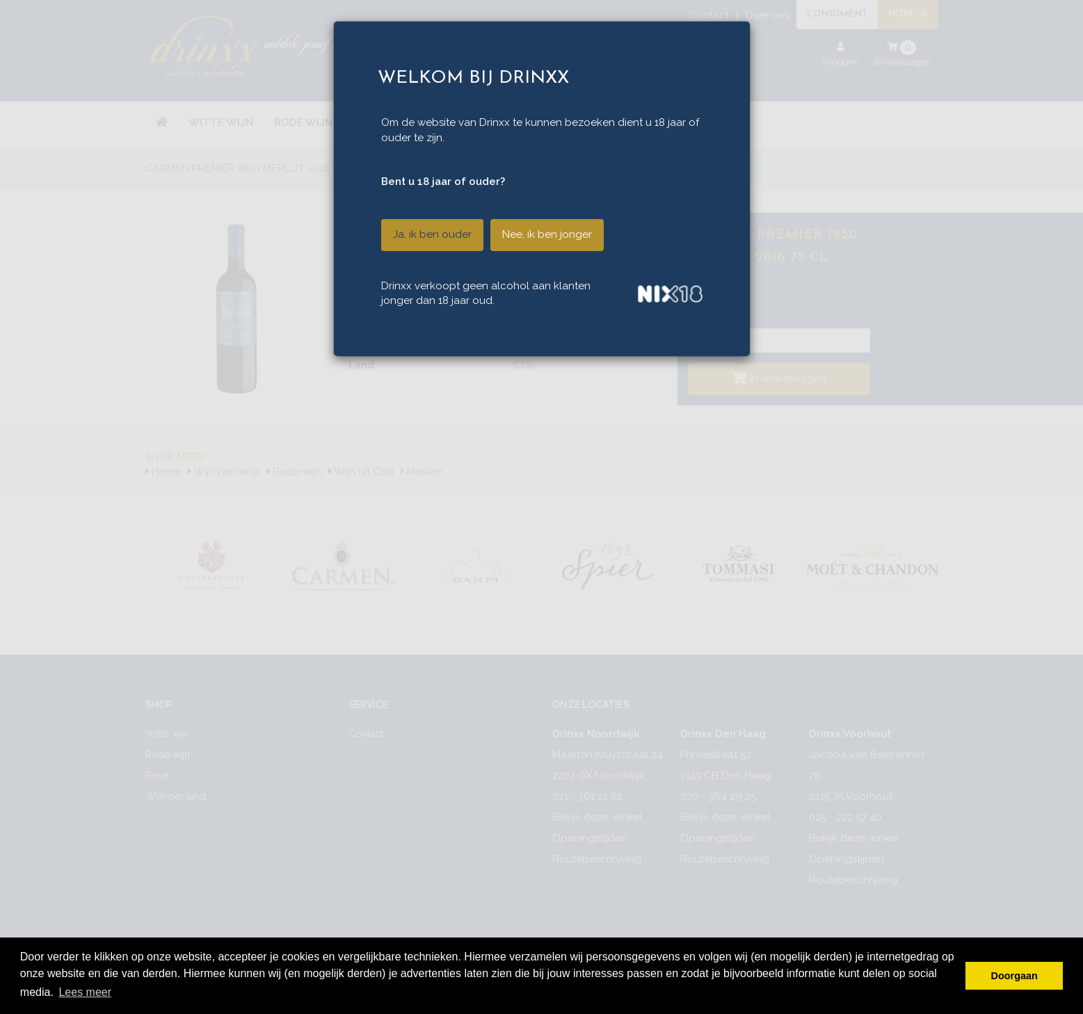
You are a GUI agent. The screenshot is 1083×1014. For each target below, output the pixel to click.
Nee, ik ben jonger (547, 234)
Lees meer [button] (84, 992)
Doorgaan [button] (1014, 975)
